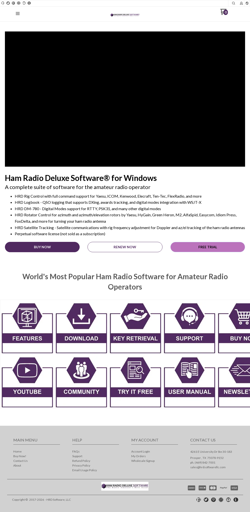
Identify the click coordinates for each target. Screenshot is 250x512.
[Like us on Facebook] (3, 3)
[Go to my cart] (224, 14)
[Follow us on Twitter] (8, 3)
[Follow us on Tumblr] (29, 3)
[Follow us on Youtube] (24, 3)
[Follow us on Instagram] (18, 3)
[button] (233, 3)
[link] (27, 354)
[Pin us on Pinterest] (13, 3)
